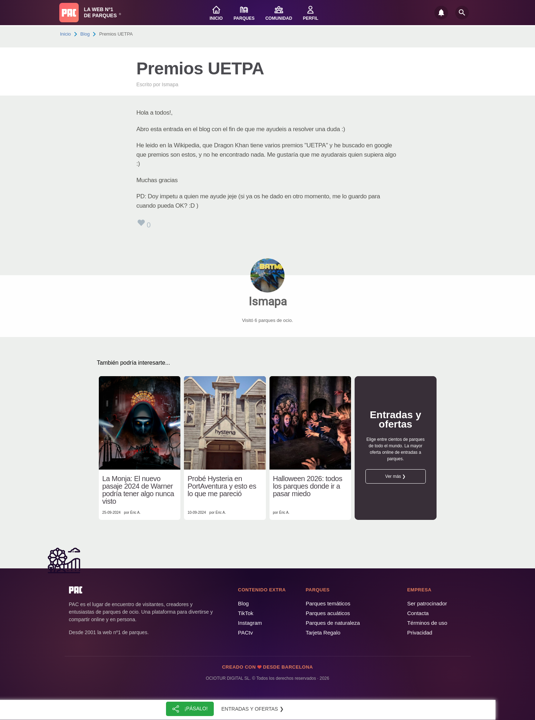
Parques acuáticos (328, 613)
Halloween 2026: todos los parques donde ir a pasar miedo (307, 486)
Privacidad (419, 632)
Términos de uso (427, 623)
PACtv (245, 632)
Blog (85, 34)
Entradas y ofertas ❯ (252, 709)
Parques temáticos (328, 603)
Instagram (250, 623)
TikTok (245, 613)
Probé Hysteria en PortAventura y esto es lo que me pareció (222, 486)
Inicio (65, 34)
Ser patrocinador (427, 603)
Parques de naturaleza (333, 623)
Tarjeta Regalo (323, 632)
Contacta (418, 613)
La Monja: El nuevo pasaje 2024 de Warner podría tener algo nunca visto (138, 490)
